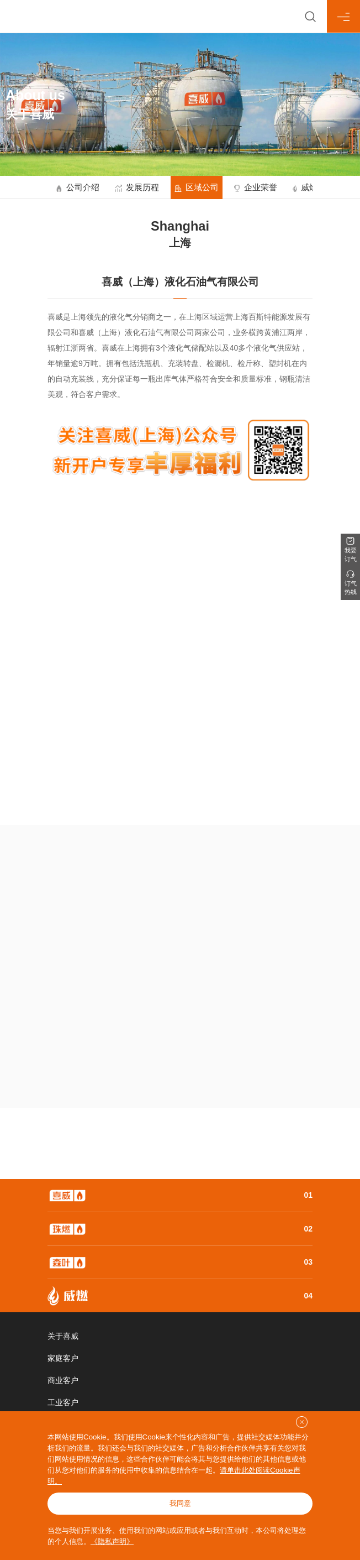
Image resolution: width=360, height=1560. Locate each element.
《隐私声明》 (112, 1541)
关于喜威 (62, 1336)
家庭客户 (62, 1358)
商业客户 (62, 1380)
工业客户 (62, 1402)
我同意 (180, 1503)
